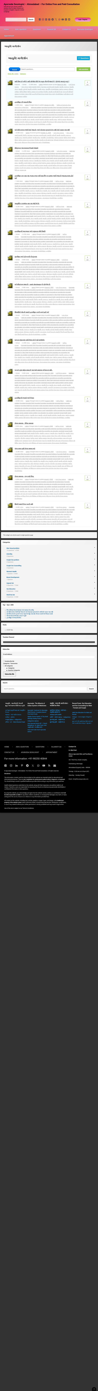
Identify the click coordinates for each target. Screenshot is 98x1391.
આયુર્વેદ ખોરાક (54, 431)
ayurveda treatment (61, 109)
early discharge (68, 405)
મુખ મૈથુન (43, 274)
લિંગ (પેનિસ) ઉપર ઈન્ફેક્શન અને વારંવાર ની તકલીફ (20, 607)
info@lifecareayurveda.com (80, 776)
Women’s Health (11, 569)
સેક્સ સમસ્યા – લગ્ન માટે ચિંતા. (24, 474)
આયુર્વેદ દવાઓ (38, 216)
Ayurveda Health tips (44, 107)
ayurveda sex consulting (41, 109)
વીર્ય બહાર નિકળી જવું (35, 91)
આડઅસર (30, 132)
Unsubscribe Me (8, 658)
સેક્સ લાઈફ (52, 91)
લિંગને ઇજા (55, 438)
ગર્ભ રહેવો (65, 271)
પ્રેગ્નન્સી (65, 89)
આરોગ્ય (30, 160)
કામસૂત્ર (66, 190)
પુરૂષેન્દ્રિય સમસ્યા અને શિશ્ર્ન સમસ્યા (33, 220)
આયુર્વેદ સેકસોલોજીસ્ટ (24, 218)
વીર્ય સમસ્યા (58, 119)
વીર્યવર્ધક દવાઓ (67, 220)
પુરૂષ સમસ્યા (26, 165)
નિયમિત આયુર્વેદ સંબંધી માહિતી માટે (53, 89)
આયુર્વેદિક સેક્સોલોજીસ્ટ (52, 86)
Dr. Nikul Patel (19, 112)
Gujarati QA (51, 27)
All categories (8, 663)
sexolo (21, 241)
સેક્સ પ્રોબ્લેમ (26, 121)
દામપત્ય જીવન (63, 162)
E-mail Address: (7, 651)
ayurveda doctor (21, 107)
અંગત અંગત (24, 84)
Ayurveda (44, 105)
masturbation (25, 185)
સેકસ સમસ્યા (64, 165)
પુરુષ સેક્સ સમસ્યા (58, 130)
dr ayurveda (70, 109)
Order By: (13, 71)
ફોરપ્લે (30, 438)
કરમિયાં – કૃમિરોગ (10, 714)
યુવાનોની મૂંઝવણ (49, 220)
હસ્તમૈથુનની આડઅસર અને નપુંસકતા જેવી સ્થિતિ (30, 228)
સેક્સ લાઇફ (22, 195)
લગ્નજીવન (22, 91)
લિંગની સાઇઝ (50, 119)
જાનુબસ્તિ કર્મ (51, 435)
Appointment (9, 33)
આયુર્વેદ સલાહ (41, 86)
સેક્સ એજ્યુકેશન (23, 105)
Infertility (9, 551)
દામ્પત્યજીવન (39, 89)
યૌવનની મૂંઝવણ (46, 193)
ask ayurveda (23, 373)
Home (6, 27)
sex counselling (19, 155)
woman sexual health (59, 155)
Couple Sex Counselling (14, 563)
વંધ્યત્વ (27, 91)
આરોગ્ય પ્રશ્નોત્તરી (37, 160)
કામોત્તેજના (17, 246)
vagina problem (59, 380)
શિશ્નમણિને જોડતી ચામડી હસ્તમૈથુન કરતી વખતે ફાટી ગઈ (32, 309)
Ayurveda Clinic (51, 105)
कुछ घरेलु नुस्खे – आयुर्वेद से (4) (57, 719)
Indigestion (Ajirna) (33, 718)
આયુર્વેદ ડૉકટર (22, 216)
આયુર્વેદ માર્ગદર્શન (32, 86)
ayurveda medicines (20, 109)
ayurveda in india (55, 107)
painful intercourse (20, 380)
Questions (37, 27)
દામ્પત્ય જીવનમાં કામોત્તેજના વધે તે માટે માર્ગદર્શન (30, 337)
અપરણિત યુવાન (50, 213)
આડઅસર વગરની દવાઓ (47, 84)
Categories (11, 665)
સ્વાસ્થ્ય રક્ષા (23, 167)
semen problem (67, 112)
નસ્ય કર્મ (65, 435)
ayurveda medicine (65, 107)
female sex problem (59, 153)
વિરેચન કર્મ (72, 438)
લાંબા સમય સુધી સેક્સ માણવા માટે (25, 446)
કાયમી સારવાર (31, 162)
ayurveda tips (52, 109)
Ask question (83, 66)
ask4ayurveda (32, 373)
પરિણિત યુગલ (18, 438)
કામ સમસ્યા (60, 190)
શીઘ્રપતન (24, 139)
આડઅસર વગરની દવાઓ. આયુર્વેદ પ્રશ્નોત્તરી (44, 132)
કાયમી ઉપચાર (23, 162)
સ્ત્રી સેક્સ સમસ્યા (55, 276)
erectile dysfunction (20, 408)
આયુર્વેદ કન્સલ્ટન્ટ (64, 84)
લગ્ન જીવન (34, 165)
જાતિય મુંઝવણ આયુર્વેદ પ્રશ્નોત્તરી (43, 162)
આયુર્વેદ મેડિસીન (65, 216)
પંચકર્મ (35, 119)
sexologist (31, 114)
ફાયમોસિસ (27, 519)
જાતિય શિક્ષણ (23, 89)
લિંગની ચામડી (64, 329)
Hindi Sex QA (11, 592)
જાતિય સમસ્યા (31, 89)
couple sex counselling (27, 153)
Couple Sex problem (13, 557)
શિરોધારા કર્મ (35, 440)
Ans (87, 80)
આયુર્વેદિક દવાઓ (22, 160)
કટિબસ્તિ (22, 435)
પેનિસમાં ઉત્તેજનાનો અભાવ (61, 137)
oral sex (61, 266)
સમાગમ (60, 301)
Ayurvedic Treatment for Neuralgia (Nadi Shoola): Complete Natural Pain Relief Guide (37, 709)
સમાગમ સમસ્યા (67, 301)
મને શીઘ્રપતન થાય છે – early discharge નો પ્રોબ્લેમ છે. (32, 282)
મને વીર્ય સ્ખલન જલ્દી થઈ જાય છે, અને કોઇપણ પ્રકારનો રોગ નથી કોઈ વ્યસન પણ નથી (42, 127)
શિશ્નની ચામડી (21, 331)
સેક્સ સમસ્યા (34, 121)
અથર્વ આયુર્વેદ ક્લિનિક (34, 84)
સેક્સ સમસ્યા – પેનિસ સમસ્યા (24, 420)
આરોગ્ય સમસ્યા (63, 86)
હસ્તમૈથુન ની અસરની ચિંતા (23, 99)
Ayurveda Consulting (62, 105)
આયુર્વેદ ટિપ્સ (18, 116)
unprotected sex (46, 114)
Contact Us (66, 27)
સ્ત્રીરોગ (24, 94)
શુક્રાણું (67, 274)
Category (23, 71)
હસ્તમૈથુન (48, 121)
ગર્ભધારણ (70, 86)
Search (29, 18)
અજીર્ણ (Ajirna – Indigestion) (13, 717)
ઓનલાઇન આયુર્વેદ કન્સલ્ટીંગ (64, 160)
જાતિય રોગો (56, 162)
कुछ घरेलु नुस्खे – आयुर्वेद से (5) (57, 717)
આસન (53, 433)
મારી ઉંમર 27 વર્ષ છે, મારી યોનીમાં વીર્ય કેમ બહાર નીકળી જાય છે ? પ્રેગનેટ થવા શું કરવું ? (42, 79)
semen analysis (24, 410)
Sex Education (11, 586)
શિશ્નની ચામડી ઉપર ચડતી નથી (24, 501)
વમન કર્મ (60, 438)
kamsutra (32, 112)
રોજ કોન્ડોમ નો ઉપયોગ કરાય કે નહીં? (16, 613)
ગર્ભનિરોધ (70, 271)
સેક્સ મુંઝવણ (44, 91)
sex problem (24, 114)
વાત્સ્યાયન (66, 438)
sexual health (38, 114)
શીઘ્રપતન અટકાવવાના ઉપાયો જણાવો (26, 145)
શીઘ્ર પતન (49, 165)
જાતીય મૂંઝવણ (67, 218)
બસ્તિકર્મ (34, 438)
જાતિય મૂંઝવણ (61, 102)
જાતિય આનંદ (67, 135)
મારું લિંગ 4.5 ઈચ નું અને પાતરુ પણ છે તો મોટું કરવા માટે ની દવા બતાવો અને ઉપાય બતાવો (30, 611)
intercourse (26, 112)
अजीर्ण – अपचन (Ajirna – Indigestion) (60, 714)
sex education (28, 155)
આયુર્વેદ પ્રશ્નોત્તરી (22, 86)
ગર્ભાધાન (17, 89)
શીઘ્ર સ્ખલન (18, 139)
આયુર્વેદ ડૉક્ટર (26, 116)
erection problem (41, 211)
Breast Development (13, 574)
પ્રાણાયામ (25, 438)
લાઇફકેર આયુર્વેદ (42, 119)
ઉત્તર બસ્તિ (58, 433)
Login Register (81, 18)
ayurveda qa (29, 109)
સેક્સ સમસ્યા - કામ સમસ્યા (41, 195)
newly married (70, 153)
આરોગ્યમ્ (53, 160)
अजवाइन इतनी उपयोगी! (55, 712)
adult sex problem (36, 105)
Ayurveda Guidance (32, 107)
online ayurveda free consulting (54, 112)
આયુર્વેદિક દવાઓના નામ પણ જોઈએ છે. (27, 201)
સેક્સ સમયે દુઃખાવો (65, 387)
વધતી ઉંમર (66, 357)
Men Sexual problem (13, 545)
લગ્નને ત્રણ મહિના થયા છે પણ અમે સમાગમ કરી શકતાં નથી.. (34, 367)
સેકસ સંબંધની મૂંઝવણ (34, 223)
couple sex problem (39, 153)
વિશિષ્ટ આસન (18, 440)
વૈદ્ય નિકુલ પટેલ (66, 119)
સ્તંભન (16, 362)
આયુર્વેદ (57, 84)
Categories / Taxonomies (10, 661)
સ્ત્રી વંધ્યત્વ (67, 91)
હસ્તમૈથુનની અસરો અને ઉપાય (24, 395)
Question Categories (14, 667)
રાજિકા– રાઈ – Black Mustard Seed (15, 719)
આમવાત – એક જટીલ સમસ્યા (13, 712)
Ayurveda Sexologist (85, 27)
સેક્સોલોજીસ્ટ (59, 91)
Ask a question (21, 27)
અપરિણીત (22, 188)
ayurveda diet (50, 206)
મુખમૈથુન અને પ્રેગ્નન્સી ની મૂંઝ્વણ (26, 254)
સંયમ (20, 121)
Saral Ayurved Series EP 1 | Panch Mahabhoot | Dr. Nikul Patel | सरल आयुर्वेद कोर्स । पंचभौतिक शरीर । (37, 722)
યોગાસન (39, 438)
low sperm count (40, 112)
